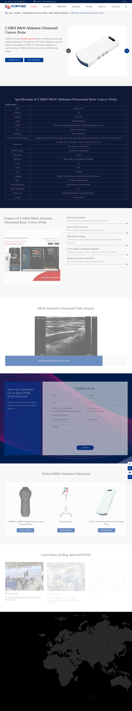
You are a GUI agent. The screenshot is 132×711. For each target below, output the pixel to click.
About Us (102, 7)
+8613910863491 (20, 1)
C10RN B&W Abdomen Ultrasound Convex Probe (86, 13)
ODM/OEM (61, 7)
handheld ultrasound (28, 39)
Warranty (89, 7)
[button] (68, 50)
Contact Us (116, 7)
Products (34, 7)
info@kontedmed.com (49, 1)
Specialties (47, 7)
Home (11, 13)
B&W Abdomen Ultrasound (58, 13)
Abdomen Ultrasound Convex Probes (34, 13)
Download (76, 7)
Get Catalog (34, 60)
